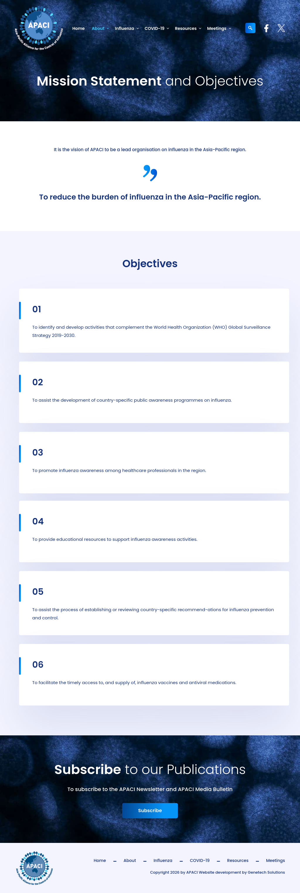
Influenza (128, 28)
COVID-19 (158, 28)
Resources (189, 28)
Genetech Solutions (266, 872)
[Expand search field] (250, 28)
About (101, 28)
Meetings (220, 28)
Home (78, 28)
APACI (192, 872)
